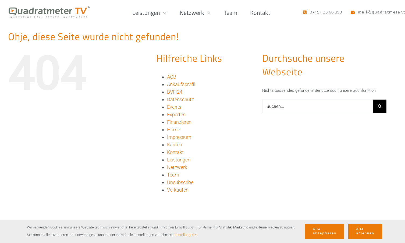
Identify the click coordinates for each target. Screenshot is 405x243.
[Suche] (379, 106)
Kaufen (174, 144)
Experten (176, 114)
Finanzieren (179, 122)
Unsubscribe (180, 182)
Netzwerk (177, 167)
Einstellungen (185, 235)
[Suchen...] (317, 106)
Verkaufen (178, 190)
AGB (171, 77)
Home (173, 129)
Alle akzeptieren (324, 231)
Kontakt (175, 152)
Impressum (179, 137)
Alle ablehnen (365, 231)
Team (173, 175)
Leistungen (178, 160)
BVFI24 (174, 92)
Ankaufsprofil (181, 84)
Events (174, 107)
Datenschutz (180, 99)
